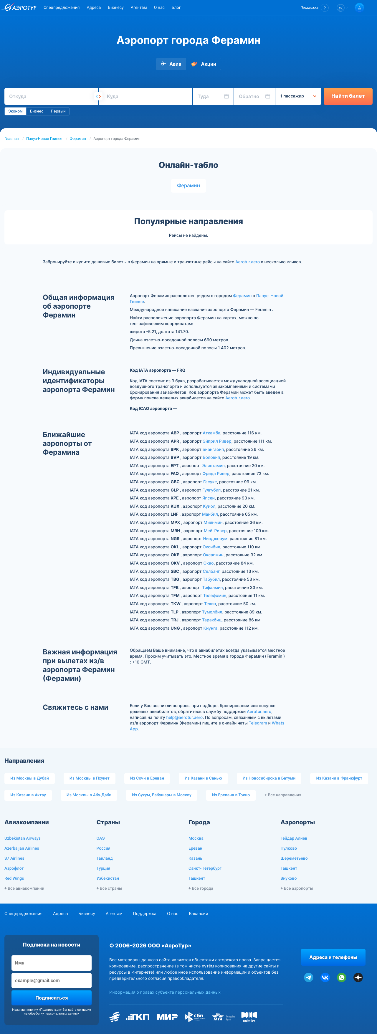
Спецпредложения (62, 7)
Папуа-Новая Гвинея (44, 139)
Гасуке (210, 481)
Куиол (209, 506)
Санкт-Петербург (204, 868)
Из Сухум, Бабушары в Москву (161, 795)
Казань (195, 858)
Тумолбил (212, 612)
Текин (210, 603)
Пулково (289, 848)
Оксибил (211, 547)
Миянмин (213, 522)
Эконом (15, 111)
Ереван (195, 848)
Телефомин (214, 595)
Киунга (211, 628)
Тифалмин (212, 587)
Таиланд (105, 858)
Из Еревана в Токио (231, 795)
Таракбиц (211, 620)
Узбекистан (108, 878)
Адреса (94, 7)
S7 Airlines (14, 858)
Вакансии (198, 913)
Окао (209, 563)
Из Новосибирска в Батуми (269, 778)
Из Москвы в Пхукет (90, 778)
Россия (103, 848)
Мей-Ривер (215, 530)
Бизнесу (115, 7)
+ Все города (200, 888)
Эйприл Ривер (217, 441)
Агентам (139, 7)
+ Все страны (109, 888)
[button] (315, 8)
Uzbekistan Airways (22, 838)
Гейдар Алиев (294, 838)
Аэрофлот (14, 868)
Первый (58, 111)
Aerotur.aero (247, 261)
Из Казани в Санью (203, 778)
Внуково (289, 878)
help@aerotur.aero (184, 717)
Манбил (210, 514)
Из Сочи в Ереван (147, 778)
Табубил (211, 579)
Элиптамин (213, 465)
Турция (103, 868)
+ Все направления (282, 795)
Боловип (211, 457)
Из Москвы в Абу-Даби (89, 795)
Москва (196, 838)
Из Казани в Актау (28, 795)
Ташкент (196, 878)
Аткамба (211, 433)
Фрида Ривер (215, 473)
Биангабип (213, 449)
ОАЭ (101, 838)
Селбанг (211, 571)
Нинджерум (215, 538)
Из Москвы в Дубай (29, 778)
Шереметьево (294, 858)
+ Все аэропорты (297, 888)
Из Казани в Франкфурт (339, 778)
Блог (176, 7)
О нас (159, 7)
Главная (11, 139)
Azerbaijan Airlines (21, 848)
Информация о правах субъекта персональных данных (165, 992)
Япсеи (208, 498)
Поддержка (144, 913)
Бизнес (37, 111)
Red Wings (14, 878)
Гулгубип (211, 490)
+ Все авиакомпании (24, 888)
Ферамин (78, 139)
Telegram (258, 723)
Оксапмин (213, 554)
